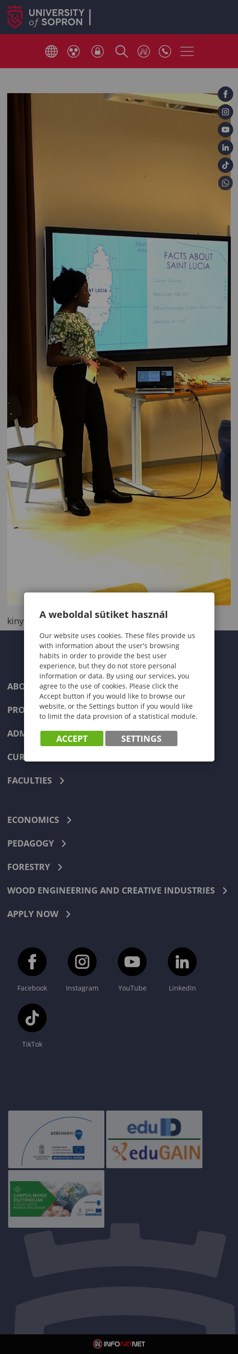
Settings (141, 738)
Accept (72, 738)
